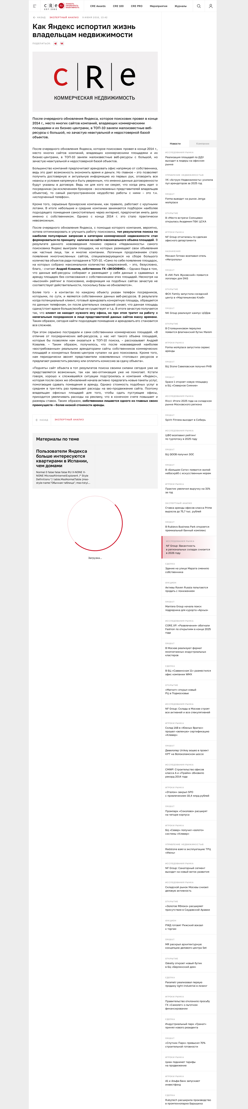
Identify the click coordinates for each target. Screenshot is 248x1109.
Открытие (171, 213)
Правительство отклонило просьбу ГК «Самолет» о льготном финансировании (187, 1005)
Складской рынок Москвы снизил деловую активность (186, 889)
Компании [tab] (202, 143)
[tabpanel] (189, 628)
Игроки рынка (174, 232)
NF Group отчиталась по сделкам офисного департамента (186, 238)
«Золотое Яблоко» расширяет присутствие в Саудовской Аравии (187, 907)
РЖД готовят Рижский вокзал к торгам (184, 927)
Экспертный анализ (178, 503)
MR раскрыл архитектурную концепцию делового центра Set (186, 946)
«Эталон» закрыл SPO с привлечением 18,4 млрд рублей (187, 793)
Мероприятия (158, 6)
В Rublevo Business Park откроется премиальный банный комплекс (187, 528)
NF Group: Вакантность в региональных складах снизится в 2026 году (188, 549)
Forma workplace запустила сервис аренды (187, 349)
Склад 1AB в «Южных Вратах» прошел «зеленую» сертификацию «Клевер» (187, 731)
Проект (170, 194)
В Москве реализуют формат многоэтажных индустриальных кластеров (185, 651)
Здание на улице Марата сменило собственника (187, 570)
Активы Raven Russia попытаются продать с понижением (186, 589)
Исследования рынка (179, 152)
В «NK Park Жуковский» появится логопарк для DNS (186, 276)
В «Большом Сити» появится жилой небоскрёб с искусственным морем (188, 471)
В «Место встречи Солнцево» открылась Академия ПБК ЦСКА (185, 219)
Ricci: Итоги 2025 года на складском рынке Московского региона (188, 402)
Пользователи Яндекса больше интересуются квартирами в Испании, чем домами (62, 458)
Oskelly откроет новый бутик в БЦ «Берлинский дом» (183, 965)
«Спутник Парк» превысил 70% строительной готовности (185, 1044)
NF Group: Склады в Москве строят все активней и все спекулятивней (187, 710)
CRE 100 (118, 6)
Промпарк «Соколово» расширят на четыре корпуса (186, 812)
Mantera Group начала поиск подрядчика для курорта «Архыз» (186, 608)
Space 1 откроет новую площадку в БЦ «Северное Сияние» (186, 383)
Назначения (173, 251)
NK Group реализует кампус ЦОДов (187, 312)
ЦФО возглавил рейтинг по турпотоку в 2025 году (181, 437)
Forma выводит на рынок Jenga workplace (185, 200)
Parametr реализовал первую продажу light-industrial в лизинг (186, 984)
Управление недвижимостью (184, 175)
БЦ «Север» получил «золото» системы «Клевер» (184, 831)
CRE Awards (98, 6)
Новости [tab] (175, 143)
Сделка (170, 563)
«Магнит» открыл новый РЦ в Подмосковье (180, 691)
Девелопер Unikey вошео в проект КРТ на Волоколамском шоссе (187, 752)
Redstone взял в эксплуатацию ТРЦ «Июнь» (188, 850)
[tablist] (189, 143)
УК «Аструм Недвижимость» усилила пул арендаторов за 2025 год (189, 181)
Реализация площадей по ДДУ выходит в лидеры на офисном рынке (184, 161)
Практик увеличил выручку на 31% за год (187, 490)
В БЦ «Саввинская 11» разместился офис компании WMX (188, 672)
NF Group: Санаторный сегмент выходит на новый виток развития (187, 869)
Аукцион (170, 582)
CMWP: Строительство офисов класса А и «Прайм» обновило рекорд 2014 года (184, 773)
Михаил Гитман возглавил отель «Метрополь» (185, 257)
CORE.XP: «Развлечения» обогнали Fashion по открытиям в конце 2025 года (188, 629)
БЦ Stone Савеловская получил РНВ (188, 366)
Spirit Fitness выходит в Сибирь (185, 419)
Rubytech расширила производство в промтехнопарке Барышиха (188, 1101)
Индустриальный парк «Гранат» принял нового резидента (185, 1025)
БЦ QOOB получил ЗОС (179, 454)
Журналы (181, 6)
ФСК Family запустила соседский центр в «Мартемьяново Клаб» (186, 295)
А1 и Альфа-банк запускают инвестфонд (182, 1082)
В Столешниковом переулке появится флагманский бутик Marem (188, 330)
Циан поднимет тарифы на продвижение (180, 1063)
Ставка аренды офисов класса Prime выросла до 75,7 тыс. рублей (188, 509)
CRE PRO (137, 6)
